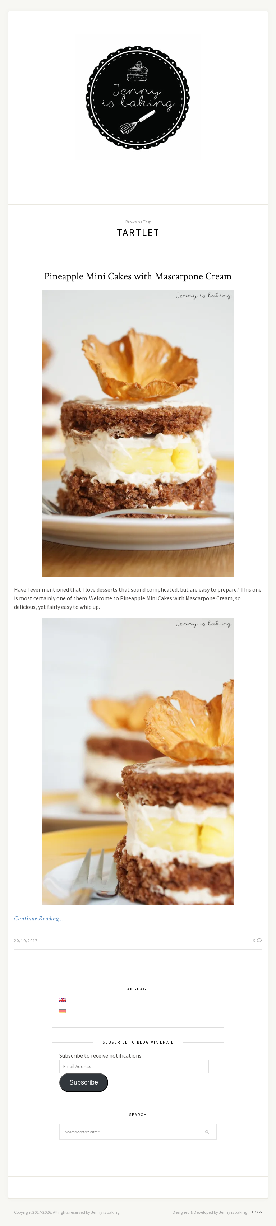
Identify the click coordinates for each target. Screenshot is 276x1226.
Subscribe (83, 1082)
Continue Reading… (38, 918)
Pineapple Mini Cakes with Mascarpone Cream (138, 276)
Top (257, 1212)
